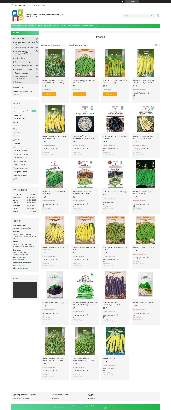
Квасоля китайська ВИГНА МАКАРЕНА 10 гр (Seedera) (53, 359)
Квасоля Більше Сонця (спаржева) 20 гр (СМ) (143, 137)
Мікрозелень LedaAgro (23, 62)
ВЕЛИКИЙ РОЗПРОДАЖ (24, 69)
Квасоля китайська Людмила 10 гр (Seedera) (83, 359)
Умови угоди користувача (22, 91)
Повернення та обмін (89, 26)
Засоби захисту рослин (23, 65)
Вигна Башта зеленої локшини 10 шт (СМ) (82, 193)
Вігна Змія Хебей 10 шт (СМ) (114, 192)
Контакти (47, 26)
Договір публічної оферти (22, 398)
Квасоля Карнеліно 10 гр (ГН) (145, 303)
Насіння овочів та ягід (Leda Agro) (25, 43)
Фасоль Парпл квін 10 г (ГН (53, 303)
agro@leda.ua (22, 265)
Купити (49, 94)
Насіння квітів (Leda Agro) (24, 48)
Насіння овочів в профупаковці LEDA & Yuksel (23, 53)
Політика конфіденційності (114, 408)
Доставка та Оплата (35, 26)
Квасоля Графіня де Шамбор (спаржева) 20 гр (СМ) (85, 304)
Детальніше (55, 398)
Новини (63, 26)
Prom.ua (95, 406)
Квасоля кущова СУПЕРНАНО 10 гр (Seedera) (54, 137)
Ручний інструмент (21, 73)
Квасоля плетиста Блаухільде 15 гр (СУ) (111, 304)
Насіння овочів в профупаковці (21, 77)
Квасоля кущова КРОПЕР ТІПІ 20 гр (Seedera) (115, 82)
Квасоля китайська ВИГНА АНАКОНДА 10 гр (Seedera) (53, 82)
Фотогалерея (18, 87)
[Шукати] (152, 16)
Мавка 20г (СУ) (109, 358)
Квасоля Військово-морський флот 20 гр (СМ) (83, 137)
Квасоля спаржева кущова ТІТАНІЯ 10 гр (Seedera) (144, 82)
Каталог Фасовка (74, 26)
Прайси (16, 95)
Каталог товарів (18, 26)
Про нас (56, 26)
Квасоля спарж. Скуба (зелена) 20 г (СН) (142, 193)
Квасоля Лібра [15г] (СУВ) (143, 247)
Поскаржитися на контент (97, 408)
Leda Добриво (20, 58)
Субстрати (19, 82)
